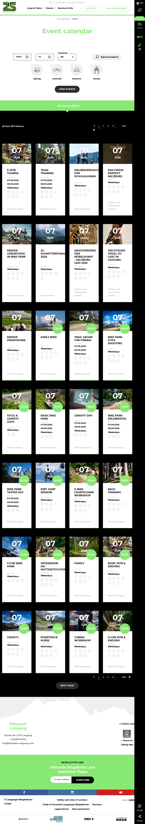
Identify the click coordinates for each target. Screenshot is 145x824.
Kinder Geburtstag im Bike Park (16, 253)
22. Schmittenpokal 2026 (53, 253)
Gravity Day (83, 415)
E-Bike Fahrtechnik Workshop (84, 492)
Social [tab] (140, 807)
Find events (67, 89)
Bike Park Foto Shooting (115, 340)
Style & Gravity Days (13, 418)
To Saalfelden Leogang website (67, 2)
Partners (97, 805)
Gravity (13, 637)
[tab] (139, 3)
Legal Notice (62, 809)
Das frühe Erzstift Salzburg (116, 173)
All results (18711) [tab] (67, 106)
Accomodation (116, 8)
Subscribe (83, 780)
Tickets (91, 8)
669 (124, 126)
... (118, 126)
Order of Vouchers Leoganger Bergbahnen (66, 805)
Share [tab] (140, 818)
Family (79, 563)
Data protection (81, 809)
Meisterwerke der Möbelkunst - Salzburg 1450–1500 (85, 256)
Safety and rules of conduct (72, 800)
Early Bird (49, 337)
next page (67, 685)
